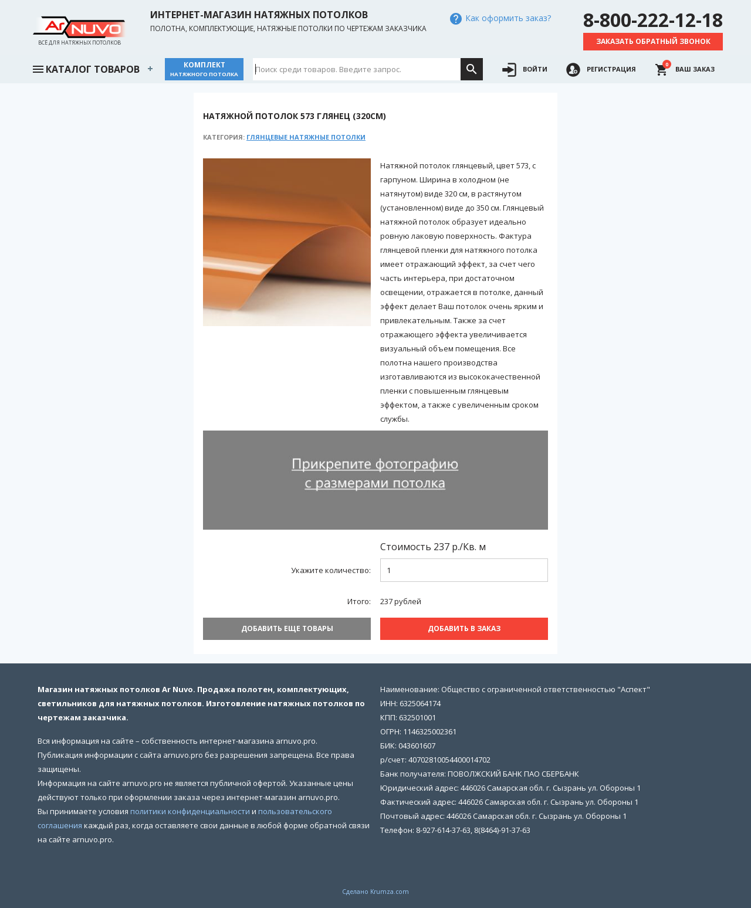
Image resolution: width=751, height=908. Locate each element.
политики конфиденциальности (190, 811)
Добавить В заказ (464, 628)
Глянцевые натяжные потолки (306, 137)
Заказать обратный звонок (653, 41)
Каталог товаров (85, 68)
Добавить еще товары (287, 628)
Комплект (204, 69)
